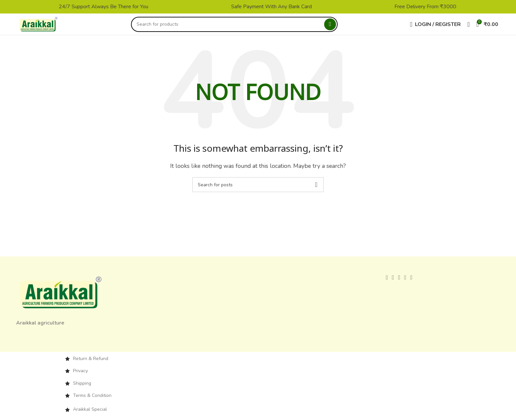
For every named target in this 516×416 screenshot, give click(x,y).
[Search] (240, 27)
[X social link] (393, 283)
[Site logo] (44, 26)
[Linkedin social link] (405, 283)
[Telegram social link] (411, 283)
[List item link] (258, 363)
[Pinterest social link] (399, 283)
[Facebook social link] (387, 283)
